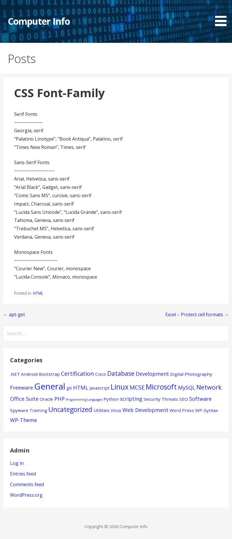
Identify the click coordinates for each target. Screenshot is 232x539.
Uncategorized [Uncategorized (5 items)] (70, 409)
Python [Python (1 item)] (111, 399)
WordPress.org (26, 495)
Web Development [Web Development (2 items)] (145, 409)
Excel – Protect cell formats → (197, 314)
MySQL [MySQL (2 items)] (186, 387)
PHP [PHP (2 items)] (59, 398)
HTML (38, 293)
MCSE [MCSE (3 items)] (137, 387)
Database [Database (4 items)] (121, 373)
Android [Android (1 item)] (29, 374)
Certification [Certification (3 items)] (77, 373)
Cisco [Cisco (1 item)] (100, 374)
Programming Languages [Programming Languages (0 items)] (84, 400)
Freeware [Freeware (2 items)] (21, 387)
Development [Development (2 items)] (152, 373)
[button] (223, 14)
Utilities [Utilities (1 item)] (101, 410)
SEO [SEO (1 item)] (183, 399)
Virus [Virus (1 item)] (116, 410)
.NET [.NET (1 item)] (15, 374)
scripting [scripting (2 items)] (131, 398)
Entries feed (23, 474)
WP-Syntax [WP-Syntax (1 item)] (206, 410)
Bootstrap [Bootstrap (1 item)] (49, 374)
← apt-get (14, 314)
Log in (17, 463)
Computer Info (39, 21)
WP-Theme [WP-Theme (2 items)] (23, 420)
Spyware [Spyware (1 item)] (19, 410)
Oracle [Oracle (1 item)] (46, 399)
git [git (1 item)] (69, 388)
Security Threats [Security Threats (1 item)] (160, 399)
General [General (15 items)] (49, 386)
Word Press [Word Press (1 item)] (182, 410)
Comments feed (27, 484)
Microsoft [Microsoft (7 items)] (161, 387)
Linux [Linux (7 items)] (120, 387)
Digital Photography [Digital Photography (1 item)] (191, 374)
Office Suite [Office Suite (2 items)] (24, 398)
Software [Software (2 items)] (200, 398)
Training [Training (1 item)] (38, 410)
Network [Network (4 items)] (209, 387)
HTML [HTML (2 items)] (80, 387)
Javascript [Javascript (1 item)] (99, 388)
